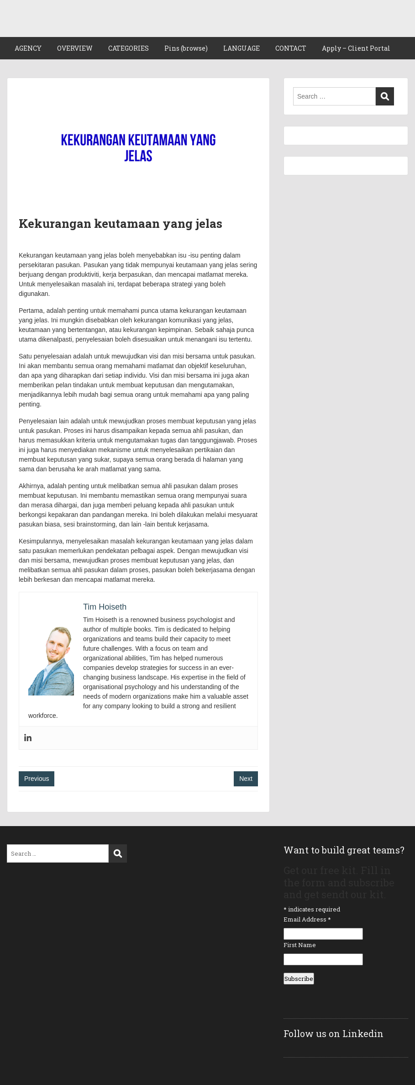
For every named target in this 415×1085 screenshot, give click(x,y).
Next (245, 778)
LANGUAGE (241, 48)
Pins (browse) (186, 48)
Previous (36, 778)
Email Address (307, 919)
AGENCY (28, 48)
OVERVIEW (75, 48)
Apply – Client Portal (356, 48)
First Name (300, 945)
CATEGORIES (128, 48)
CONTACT (290, 48)
